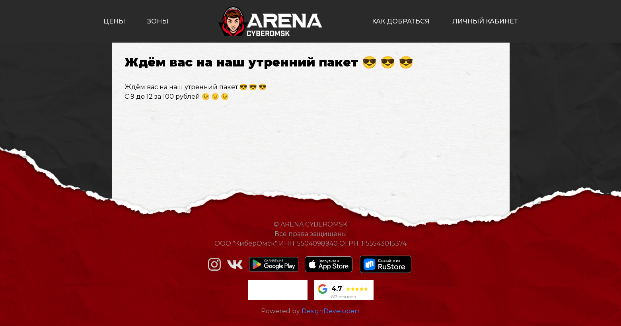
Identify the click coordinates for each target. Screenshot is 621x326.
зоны (157, 21)
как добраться (401, 21)
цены (114, 21)
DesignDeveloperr (331, 311)
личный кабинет (485, 21)
